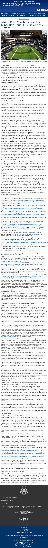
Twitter (23, 524)
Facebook (19, 524)
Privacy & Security (19, 535)
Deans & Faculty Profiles (23, 518)
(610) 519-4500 (21, 532)
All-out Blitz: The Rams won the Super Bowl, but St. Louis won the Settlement (28, 13)
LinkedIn (27, 524)
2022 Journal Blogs (5, 13)
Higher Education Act (38, 535)
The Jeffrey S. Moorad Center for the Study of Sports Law (23, 15)
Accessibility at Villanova (23, 517)
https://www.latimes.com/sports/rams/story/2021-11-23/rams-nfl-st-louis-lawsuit (21, 463)
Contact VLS (22, 519)
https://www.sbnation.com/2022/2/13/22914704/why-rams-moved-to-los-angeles (25, 228)
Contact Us (29, 532)
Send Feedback (9, 535)
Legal (24, 520)
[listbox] (24, 19)
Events (27, 519)
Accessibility (24, 537)
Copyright (28, 535)
